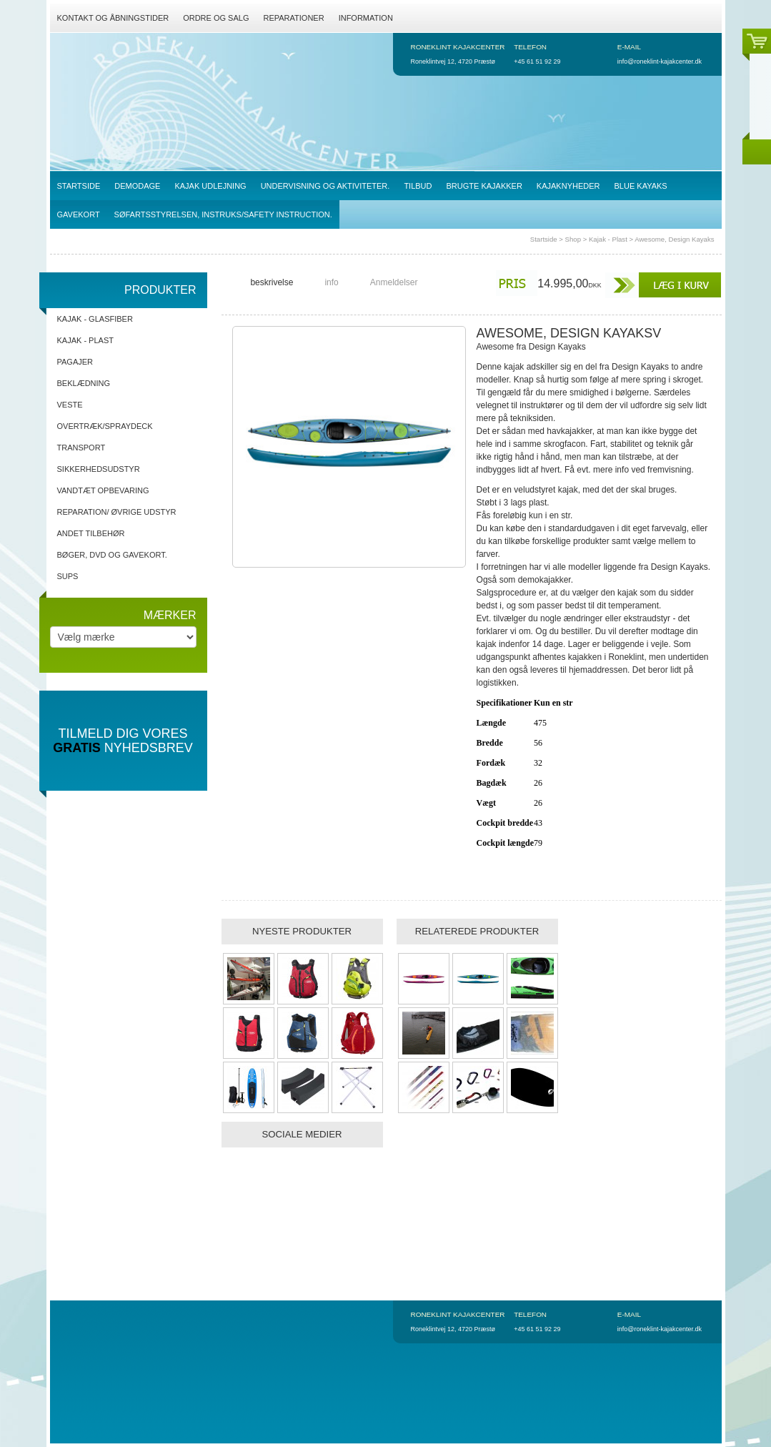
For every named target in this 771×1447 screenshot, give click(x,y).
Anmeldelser (394, 282)
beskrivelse (271, 282)
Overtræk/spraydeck (105, 426)
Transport (81, 447)
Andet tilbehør (91, 533)
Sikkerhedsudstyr (98, 469)
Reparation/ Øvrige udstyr (116, 512)
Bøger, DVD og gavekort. (112, 554)
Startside (543, 239)
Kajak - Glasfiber (95, 319)
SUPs (68, 576)
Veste (70, 404)
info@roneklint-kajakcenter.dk (659, 61)
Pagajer (75, 361)
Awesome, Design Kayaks (674, 239)
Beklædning (84, 383)
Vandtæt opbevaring (103, 490)
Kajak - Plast (608, 239)
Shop (573, 239)
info (331, 282)
